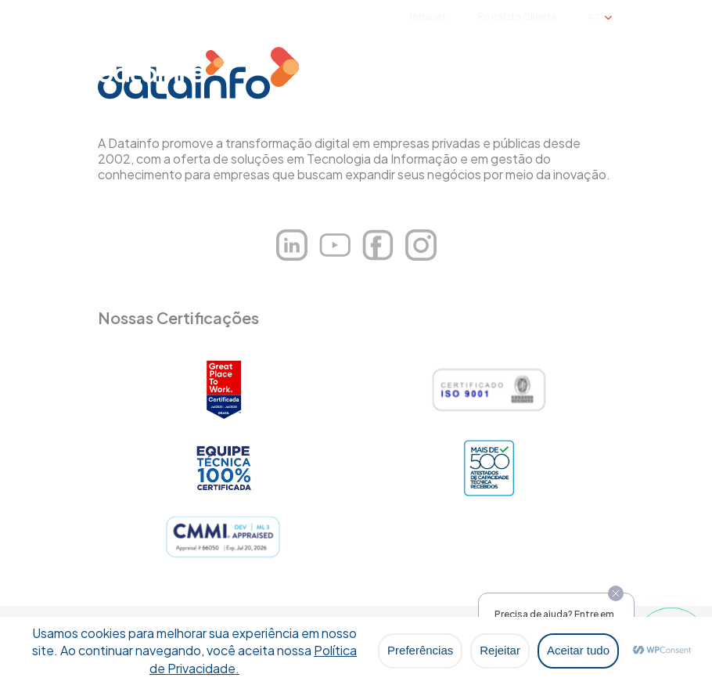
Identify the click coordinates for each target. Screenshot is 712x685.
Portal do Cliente (517, 17)
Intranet (428, 17)
